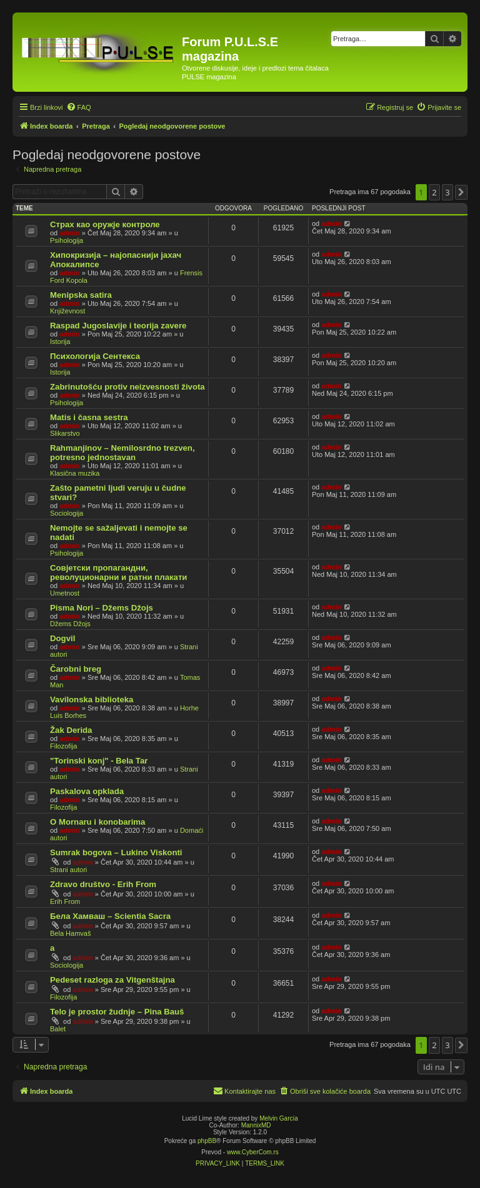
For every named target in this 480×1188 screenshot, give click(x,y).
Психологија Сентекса (95, 356)
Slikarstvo (65, 433)
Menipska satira (81, 295)
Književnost (67, 311)
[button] (461, 192)
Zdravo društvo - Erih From (103, 884)
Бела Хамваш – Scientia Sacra (110, 916)
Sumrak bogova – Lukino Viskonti (116, 852)
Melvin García (278, 1118)
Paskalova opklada (87, 791)
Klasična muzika (74, 473)
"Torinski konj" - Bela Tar (99, 760)
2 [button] (434, 192)
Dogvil (62, 638)
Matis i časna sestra (89, 417)
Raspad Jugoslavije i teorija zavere (118, 325)
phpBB (207, 1140)
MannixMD (256, 1125)
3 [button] (447, 192)
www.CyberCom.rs (253, 1152)
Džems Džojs (70, 623)
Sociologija (66, 513)
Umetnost (64, 593)
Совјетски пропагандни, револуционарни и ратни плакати (118, 572)
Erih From (65, 901)
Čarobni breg (75, 669)
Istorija (60, 341)
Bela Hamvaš (70, 933)
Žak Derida (71, 730)
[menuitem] (78, 107)
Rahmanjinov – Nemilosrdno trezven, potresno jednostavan (122, 452)
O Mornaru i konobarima (97, 822)
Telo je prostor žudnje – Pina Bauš (117, 1011)
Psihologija (66, 240)
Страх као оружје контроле (105, 224)
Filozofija (63, 746)
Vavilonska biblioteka (91, 699)
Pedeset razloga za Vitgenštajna (112, 979)
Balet (58, 1029)
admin (69, 233)
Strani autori (68, 869)
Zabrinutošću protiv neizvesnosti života (127, 386)
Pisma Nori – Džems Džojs (101, 607)
